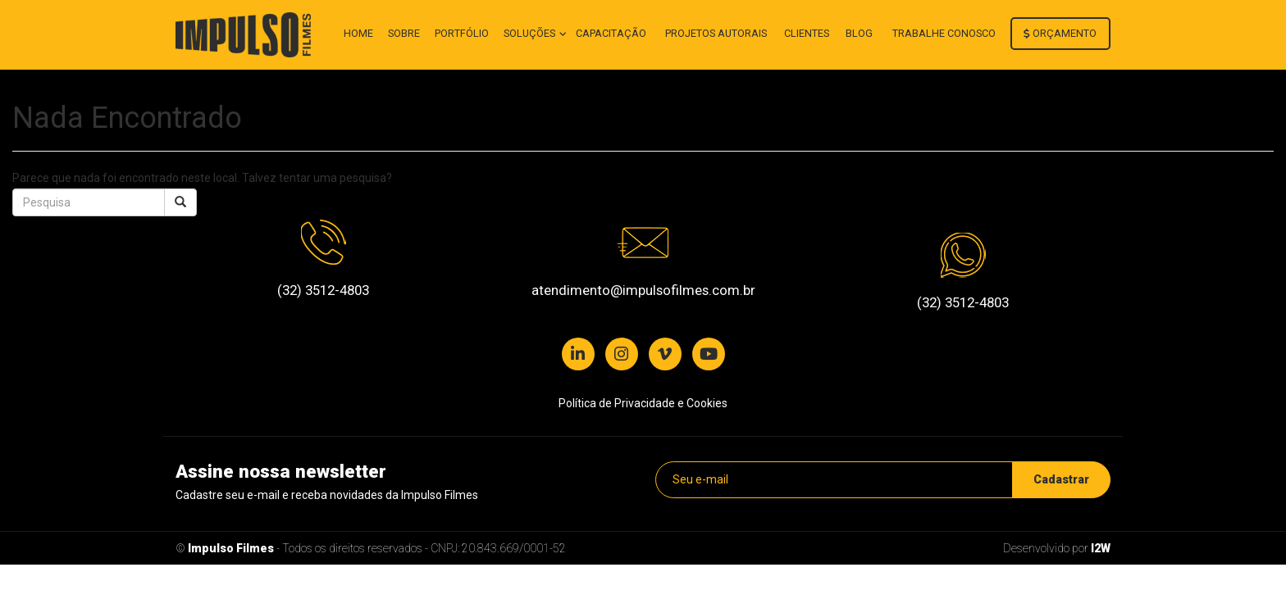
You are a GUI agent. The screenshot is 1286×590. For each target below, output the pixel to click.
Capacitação (611, 33)
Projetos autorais (716, 33)
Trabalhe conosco (944, 33)
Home (358, 33)
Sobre (404, 33)
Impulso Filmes (231, 548)
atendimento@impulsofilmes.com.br (643, 290)
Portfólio (462, 33)
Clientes (806, 33)
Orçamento (1060, 33)
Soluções (531, 33)
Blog (859, 33)
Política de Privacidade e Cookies (643, 403)
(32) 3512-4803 (323, 290)
